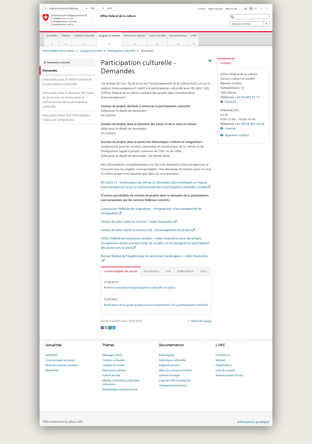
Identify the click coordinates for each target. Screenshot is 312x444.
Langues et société (110, 37)
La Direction (223, 355)
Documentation (178, 35)
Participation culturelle (121, 50)
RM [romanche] (261, 8)
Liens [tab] (203, 271)
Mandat (220, 360)
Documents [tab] (151, 271)
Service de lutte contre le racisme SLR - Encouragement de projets (146, 230)
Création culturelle (84, 35)
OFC (107, 8)
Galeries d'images (169, 375)
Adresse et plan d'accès (229, 375)
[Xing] (110, 327)
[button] (233, 16)
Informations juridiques (253, 422)
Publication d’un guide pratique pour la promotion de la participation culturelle (156, 304)
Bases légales (166, 355)
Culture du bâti (157, 35)
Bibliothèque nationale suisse (119, 389)
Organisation (223, 365)
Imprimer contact (236, 135)
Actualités (51, 35)
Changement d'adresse (172, 385)
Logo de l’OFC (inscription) (175, 380)
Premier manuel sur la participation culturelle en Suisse (139, 287)
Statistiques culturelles (172, 360)
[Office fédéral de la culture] (99, 19)
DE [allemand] (245, 8)
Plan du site (231, 8)
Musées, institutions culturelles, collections (121, 382)
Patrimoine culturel (134, 35)
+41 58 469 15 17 (247, 97)
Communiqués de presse (60, 360)
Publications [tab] (185, 271)
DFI (90, 8)
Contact (202, 8)
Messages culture (112, 355)
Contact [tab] (225, 63)
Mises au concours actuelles (62, 365)
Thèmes (65, 35)
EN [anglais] (267, 8)
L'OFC (194, 35)
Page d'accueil (215, 8)
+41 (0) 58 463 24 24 (249, 124)
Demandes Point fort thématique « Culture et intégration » (66, 117)
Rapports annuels (169, 365)
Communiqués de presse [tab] (120, 271)
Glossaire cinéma (249, 24)
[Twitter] (106, 327)
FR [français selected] (251, 8)
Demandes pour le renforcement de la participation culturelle (67, 82)
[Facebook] (103, 327)
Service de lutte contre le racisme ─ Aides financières (137, 221)
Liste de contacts (225, 370)
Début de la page (200, 321)
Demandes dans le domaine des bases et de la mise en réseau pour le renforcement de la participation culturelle (68, 99)
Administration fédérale (61, 8)
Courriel (230, 102)
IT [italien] (256, 8)
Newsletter (52, 370)
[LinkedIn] (113, 327)
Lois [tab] (168, 271)
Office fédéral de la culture (59, 50)
